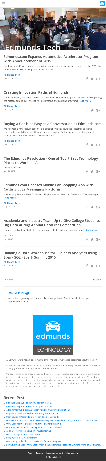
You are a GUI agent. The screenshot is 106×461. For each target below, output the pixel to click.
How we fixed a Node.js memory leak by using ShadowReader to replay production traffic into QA (51, 420)
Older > (97, 279)
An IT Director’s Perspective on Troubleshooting (28, 430)
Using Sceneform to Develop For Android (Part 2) (33, 423)
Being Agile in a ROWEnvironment (21, 437)
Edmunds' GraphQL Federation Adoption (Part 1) (29, 406)
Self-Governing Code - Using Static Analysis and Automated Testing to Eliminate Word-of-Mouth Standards (54, 444)
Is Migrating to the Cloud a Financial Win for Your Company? (34, 441)
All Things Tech (12, 74)
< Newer (9, 279)
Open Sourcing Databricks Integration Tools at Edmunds (32, 416)
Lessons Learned (12, 167)
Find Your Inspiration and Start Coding (24, 434)
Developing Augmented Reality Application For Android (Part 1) (35, 427)
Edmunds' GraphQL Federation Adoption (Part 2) (29, 402)
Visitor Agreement (54, 453)
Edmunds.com (71, 453)
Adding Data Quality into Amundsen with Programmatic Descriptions (38, 409)
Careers (39, 453)
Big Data (8, 235)
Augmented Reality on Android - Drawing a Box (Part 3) (32, 413)
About (31, 453)
